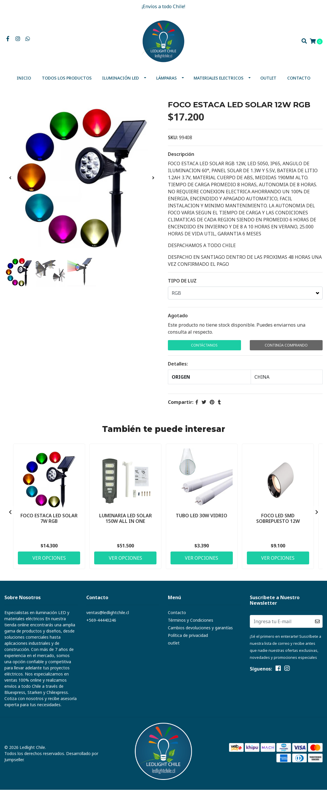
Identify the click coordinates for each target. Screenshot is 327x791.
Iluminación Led (120, 79)
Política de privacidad (188, 636)
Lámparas (166, 79)
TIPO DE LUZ (182, 282)
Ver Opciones (49, 559)
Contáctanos (204, 346)
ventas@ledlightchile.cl (107, 613)
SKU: (173, 138)
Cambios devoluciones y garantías (200, 629)
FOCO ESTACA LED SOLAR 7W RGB (49, 519)
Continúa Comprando (286, 346)
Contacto (298, 79)
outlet (268, 79)
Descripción (181, 155)
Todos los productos (67, 79)
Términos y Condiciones (190, 621)
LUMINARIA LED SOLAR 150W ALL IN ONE (125, 519)
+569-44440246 (101, 621)
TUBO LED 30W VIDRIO (201, 516)
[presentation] (10, 179)
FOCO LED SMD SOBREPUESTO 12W (278, 519)
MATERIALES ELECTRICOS (218, 79)
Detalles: (178, 364)
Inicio (24, 79)
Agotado (178, 316)
